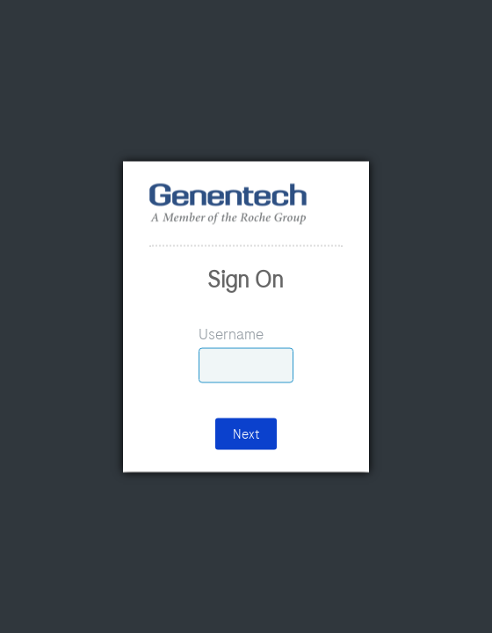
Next (246, 433)
